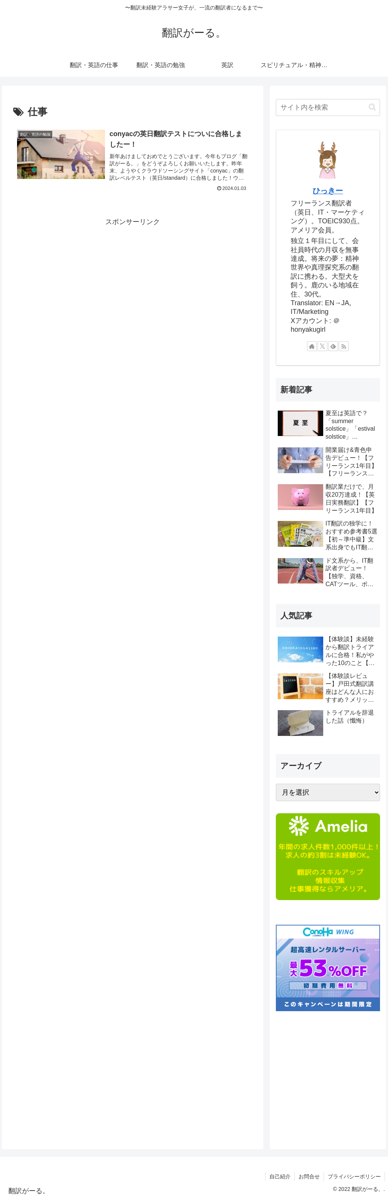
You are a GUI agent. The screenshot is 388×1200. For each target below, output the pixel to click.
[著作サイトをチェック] (312, 346)
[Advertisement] (132, 281)
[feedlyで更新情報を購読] (333, 346)
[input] (328, 107)
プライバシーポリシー (354, 1176)
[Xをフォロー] (322, 346)
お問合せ (309, 1176)
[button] (372, 107)
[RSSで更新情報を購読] (344, 346)
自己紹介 (280, 1176)
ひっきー (328, 191)
